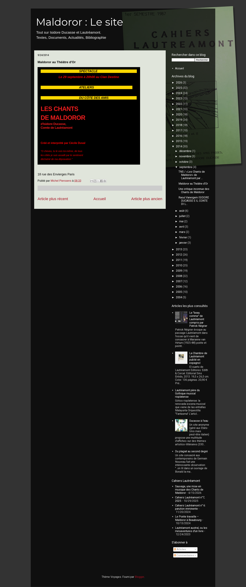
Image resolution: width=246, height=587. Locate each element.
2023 (179, 98)
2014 (179, 146)
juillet (182, 216)
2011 (179, 260)
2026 (179, 82)
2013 (179, 249)
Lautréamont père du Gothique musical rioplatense (187, 393)
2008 (179, 276)
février (183, 237)
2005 (179, 292)
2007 (179, 281)
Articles (180, 549)
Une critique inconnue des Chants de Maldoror (194, 190)
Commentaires (184, 555)
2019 (179, 119)
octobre (184, 161)
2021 (179, 109)
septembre (186, 167)
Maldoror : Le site (79, 22)
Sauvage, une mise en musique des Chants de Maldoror (189, 489)
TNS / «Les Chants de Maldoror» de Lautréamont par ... (192, 175)
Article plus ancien (146, 199)
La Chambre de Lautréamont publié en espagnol (198, 358)
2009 (179, 270)
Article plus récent (53, 199)
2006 (179, 286)
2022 (179, 104)
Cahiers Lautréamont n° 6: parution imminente (190, 507)
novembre (185, 156)
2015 (179, 141)
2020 (179, 114)
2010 (179, 265)
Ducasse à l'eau (198, 420)
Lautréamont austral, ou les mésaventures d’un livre (191, 529)
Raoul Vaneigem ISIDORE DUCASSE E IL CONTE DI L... (194, 201)
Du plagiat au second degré (191, 451)
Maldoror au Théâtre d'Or (193, 183)
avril (182, 226)
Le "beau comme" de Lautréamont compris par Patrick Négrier (198, 319)
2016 (179, 135)
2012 (179, 254)
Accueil (99, 199)
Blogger (139, 576)
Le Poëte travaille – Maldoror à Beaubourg (188, 518)
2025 (179, 87)
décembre (185, 151)
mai (181, 221)
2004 (179, 297)
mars (182, 232)
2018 (179, 125)
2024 (179, 93)
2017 (179, 130)
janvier (183, 242)
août (182, 210)
